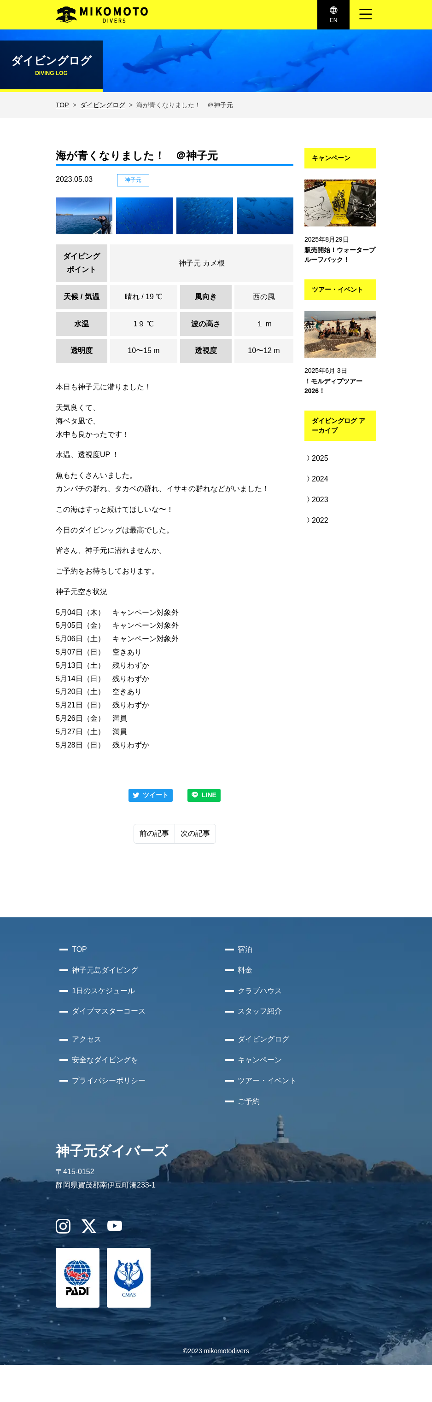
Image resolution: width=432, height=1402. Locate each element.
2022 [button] (316, 520)
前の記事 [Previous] (154, 833)
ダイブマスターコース (109, 1011)
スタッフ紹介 (260, 1011)
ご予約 (249, 1101)
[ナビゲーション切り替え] (366, 15)
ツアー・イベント (267, 1080)
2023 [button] (316, 500)
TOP (62, 105)
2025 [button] (316, 458)
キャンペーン (260, 1060)
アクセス (86, 1039)
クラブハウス (260, 991)
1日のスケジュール (103, 991)
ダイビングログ (102, 105)
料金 (245, 970)
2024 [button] (316, 479)
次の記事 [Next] (195, 833)
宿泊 (245, 949)
